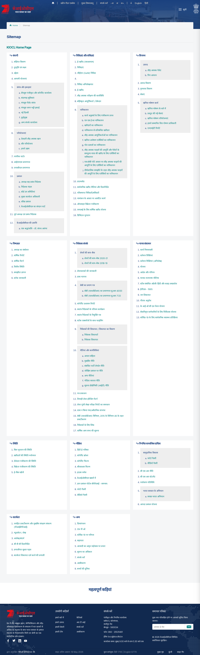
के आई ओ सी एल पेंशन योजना (152, 306)
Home (14, 25)
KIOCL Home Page (19, 47)
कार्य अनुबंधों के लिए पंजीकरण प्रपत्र (98, 115)
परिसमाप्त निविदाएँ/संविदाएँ (88, 192)
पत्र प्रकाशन (81, 393)
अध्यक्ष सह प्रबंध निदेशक (31, 181)
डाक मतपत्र (81, 276)
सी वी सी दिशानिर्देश (22, 544)
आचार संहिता (89, 356)
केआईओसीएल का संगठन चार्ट (33, 206)
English (138, 3)
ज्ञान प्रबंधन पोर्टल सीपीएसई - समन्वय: (92, 483)
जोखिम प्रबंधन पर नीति (93, 370)
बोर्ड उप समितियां (28, 191)
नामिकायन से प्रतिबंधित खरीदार (96, 130)
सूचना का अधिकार (84, 551)
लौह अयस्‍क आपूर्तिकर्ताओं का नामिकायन (100, 135)
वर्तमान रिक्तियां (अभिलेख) (151, 261)
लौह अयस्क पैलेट (154, 70)
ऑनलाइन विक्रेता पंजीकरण (88, 204)
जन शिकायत (145, 294)
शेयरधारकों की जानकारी (86, 271)
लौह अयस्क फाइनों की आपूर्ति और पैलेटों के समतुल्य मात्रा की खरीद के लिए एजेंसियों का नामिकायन (101, 153)
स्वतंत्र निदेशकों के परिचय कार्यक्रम (91, 309)
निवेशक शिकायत (91, 339)
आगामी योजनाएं (20, 78)
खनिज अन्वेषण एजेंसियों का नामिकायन (99, 140)
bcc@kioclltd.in (115, 636)
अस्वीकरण (81, 563)
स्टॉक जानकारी (20, 278)
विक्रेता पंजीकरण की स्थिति (25, 466)
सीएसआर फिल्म (83, 466)
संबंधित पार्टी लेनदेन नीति (94, 365)
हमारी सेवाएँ (59, 627)
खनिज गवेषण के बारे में (156, 108)
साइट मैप (180, 652)
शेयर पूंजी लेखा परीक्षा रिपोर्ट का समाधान (93, 404)
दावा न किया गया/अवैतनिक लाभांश (91, 410)
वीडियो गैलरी (82, 494)
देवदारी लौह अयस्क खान (31, 138)
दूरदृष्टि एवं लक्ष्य (20, 67)
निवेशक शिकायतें (91, 334)
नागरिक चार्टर (19, 156)
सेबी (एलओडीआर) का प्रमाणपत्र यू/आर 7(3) (102, 295)
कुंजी (170, 652)
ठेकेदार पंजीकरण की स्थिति (25, 461)
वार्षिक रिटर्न (19, 261)
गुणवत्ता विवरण (146, 88)
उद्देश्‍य (16, 73)
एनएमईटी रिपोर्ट (153, 128)
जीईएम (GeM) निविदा (86, 73)
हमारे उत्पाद (59, 622)
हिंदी (146, 3)
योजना (142, 266)
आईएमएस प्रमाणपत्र (22, 162)
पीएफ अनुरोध (145, 300)
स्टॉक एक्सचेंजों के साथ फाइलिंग (90, 320)
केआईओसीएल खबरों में (86, 478)
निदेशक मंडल (26, 186)
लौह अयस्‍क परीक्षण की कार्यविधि (90, 95)
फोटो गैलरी (81, 489)
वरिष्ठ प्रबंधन (26, 201)
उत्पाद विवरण (145, 83)
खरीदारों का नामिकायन (93, 125)
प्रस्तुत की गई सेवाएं (155, 113)
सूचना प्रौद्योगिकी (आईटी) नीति (96, 385)
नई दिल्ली (25, 112)
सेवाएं (142, 94)
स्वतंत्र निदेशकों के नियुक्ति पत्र (89, 314)
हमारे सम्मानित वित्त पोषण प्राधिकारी (161, 123)
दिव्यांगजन (81, 523)
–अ (112, 3)
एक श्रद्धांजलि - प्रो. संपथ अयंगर (34, 228)
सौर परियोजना (27, 143)
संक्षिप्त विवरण (20, 61)
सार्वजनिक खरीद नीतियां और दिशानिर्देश (93, 187)
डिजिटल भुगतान (83, 215)
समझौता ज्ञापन (20, 272)
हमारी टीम (59, 631)
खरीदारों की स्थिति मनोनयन (25, 455)
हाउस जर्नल (81, 472)
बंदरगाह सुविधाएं (27, 97)
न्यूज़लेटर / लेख (20, 532)
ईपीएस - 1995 (146, 289)
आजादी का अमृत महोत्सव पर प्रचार (91, 546)
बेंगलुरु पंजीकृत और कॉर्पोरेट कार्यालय (36, 92)
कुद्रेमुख (24, 117)
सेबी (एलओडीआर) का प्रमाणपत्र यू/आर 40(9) (103, 290)
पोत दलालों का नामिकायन (94, 145)
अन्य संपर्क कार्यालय (29, 122)
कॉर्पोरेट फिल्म (83, 461)
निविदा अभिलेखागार (85, 84)
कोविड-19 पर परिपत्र (85, 534)
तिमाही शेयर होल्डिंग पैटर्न (87, 399)
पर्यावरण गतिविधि (147, 482)
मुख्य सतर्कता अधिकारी (30, 196)
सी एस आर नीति (146, 471)
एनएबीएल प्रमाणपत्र (22, 167)
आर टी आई (81, 622)
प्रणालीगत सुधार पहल (22, 549)
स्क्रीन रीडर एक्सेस (68, 3)
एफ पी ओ (81, 529)
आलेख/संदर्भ (19, 538)
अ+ (122, 3)
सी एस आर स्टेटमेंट (147, 476)
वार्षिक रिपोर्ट (19, 255)
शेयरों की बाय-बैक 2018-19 (95, 263)
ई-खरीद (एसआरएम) (85, 61)
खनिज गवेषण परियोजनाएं (157, 118)
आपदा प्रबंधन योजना (148, 504)
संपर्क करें (104, 3)
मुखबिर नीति (89, 360)
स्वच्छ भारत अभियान (155, 496)
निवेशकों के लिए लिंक (85, 425)
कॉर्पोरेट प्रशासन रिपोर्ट (86, 303)
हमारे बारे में (59, 617)
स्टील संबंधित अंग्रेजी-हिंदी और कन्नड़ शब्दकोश (158, 283)
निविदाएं (80, 67)
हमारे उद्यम (25, 148)
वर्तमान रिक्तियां (146, 255)
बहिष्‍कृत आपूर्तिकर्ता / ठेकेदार (89, 101)
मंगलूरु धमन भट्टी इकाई (30, 107)
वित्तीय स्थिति (19, 266)
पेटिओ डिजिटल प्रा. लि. (26, 652)
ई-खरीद (80, 90)
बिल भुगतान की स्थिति (23, 449)
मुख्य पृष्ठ (160, 652)
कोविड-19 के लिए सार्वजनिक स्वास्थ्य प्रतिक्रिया (159, 317)
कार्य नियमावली (146, 249)
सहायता (80, 540)
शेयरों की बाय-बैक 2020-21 (96, 258)
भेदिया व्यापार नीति (92, 380)
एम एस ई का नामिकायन (94, 120)
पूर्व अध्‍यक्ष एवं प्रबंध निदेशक (25, 214)
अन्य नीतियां (89, 375)
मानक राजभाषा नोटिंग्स (149, 278)
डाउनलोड (80, 181)
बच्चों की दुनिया (83, 568)
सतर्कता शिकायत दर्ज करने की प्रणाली (29, 555)
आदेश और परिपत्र (147, 272)
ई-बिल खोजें (19, 472)
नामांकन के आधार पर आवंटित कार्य (91, 198)
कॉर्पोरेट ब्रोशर (82, 455)
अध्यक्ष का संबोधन (21, 249)
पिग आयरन (152, 75)
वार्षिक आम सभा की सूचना (88, 430)
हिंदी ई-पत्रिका (83, 449)
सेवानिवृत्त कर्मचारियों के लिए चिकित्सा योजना (158, 311)
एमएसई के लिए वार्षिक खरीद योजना (91, 209)
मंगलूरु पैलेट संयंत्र (28, 102)
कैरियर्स (79, 617)
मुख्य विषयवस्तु (87, 3)
